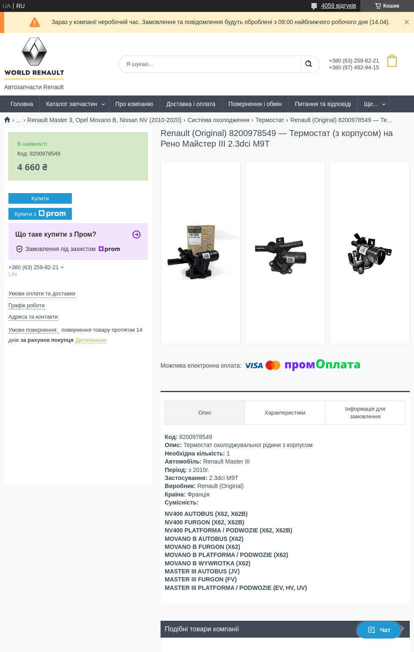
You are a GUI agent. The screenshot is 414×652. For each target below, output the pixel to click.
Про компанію (134, 104)
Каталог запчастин (71, 104)
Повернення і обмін (255, 104)
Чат (379, 630)
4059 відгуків (338, 5)
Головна (22, 104)
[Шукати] (308, 64)
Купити (40, 198)
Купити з (39, 214)
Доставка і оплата (190, 104)
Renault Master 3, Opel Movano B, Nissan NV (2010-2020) (104, 120)
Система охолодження (218, 120)
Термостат (270, 120)
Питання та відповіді (323, 104)
